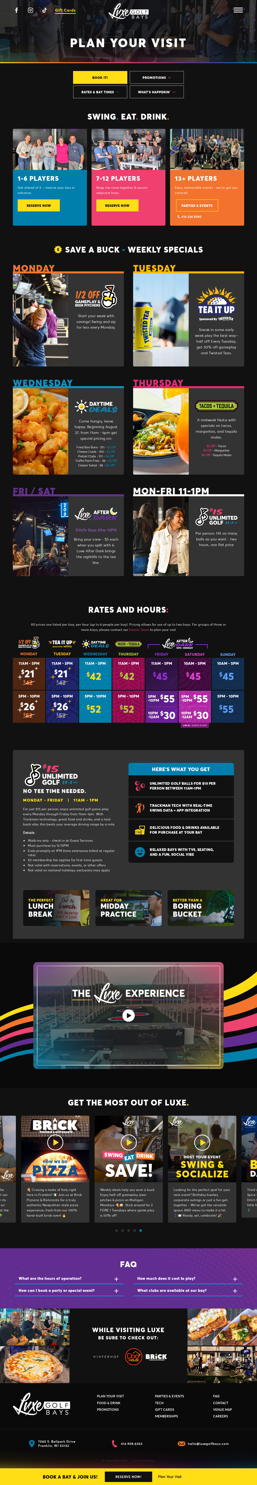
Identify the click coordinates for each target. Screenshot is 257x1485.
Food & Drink (108, 1403)
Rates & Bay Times (100, 92)
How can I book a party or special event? (57, 1290)
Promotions (157, 77)
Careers (220, 1416)
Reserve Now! (128, 1477)
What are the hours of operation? (50, 1278)
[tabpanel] (55, 1171)
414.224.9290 (189, 216)
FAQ (216, 1396)
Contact (220, 1403)
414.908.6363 (127, 1444)
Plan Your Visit (170, 1476)
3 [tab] (128, 1231)
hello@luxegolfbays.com (203, 1444)
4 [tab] (135, 1231)
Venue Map (222, 1409)
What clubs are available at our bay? (172, 1290)
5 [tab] (141, 1231)
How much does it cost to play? (166, 1278)
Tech (159, 1403)
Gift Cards (65, 10)
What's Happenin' (156, 92)
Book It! (100, 77)
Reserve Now (39, 205)
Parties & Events (197, 205)
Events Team (139, 629)
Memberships (166, 1416)
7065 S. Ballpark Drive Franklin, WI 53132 (51, 1443)
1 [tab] (116, 1231)
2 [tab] (122, 1231)
